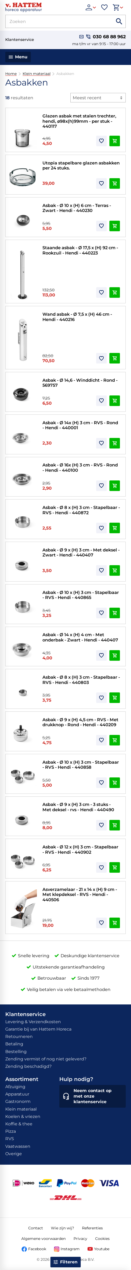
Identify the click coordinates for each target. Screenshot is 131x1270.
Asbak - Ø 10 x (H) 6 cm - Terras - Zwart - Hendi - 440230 (76, 208)
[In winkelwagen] (114, 141)
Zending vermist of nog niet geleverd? (45, 1058)
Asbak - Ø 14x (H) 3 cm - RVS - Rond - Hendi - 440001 (80, 425)
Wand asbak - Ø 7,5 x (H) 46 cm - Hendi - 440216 (77, 316)
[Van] (23, 1219)
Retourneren (19, 1036)
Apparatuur (17, 1094)
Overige (13, 1153)
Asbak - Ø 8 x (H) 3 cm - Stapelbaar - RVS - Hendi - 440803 (81, 679)
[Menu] (18, 57)
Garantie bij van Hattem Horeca (38, 1029)
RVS (9, 1138)
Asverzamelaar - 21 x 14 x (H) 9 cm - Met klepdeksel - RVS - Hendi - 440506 (79, 894)
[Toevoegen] (101, 141)
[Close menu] (10, 1191)
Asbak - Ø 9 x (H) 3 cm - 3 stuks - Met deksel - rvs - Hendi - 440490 (78, 807)
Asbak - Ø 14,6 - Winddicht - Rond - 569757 (80, 382)
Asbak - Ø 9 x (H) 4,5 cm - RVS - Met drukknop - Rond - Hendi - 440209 (80, 722)
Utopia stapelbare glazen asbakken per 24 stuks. (81, 165)
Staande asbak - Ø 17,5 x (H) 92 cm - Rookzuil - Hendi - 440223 (80, 250)
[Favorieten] (104, 7)
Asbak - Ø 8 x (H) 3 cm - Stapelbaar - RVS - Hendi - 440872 (81, 510)
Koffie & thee (18, 1123)
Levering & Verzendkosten (33, 1021)
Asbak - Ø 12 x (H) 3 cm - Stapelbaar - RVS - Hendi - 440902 (80, 849)
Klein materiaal (37, 74)
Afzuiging (15, 1086)
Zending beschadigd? (28, 1066)
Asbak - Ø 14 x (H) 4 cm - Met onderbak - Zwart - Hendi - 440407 (80, 637)
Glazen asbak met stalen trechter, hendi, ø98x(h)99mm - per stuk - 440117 (79, 121)
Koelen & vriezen (22, 1116)
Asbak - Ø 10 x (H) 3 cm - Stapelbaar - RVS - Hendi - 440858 (80, 764)
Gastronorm (18, 1101)
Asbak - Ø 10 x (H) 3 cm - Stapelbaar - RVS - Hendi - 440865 (80, 595)
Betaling (14, 1043)
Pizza (10, 1131)
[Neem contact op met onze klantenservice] (92, 1096)
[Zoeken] (53, 21)
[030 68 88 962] (106, 36)
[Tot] (118, 1219)
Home (11, 74)
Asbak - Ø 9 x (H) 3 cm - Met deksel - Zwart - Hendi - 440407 (81, 552)
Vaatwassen (17, 1146)
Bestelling (16, 1051)
